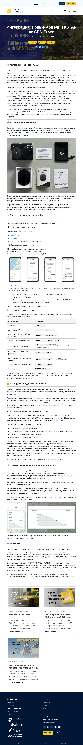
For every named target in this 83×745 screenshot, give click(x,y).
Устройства (10, 704)
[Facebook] (44, 725)
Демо (54, 3)
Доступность (50, 742)
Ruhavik (41, 42)
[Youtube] (59, 725)
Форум (9, 713)
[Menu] (74, 11)
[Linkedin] (51, 725)
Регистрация (71, 3)
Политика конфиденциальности (24, 742)
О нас (45, 3)
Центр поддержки (13, 710)
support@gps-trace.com (50, 718)
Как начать (46, 701)
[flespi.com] (15, 728)
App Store (13, 238)
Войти (62, 3)
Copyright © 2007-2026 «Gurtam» (62, 742)
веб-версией (30, 241)
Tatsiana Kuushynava (46, 36)
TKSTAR (62, 78)
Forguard (51, 42)
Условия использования (12, 742)
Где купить (46, 704)
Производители (12, 701)
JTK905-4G (56, 130)
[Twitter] (48, 725)
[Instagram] (55, 725)
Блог (36, 3)
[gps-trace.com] (14, 11)
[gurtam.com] (15, 724)
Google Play (14, 235)
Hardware (32, 42)
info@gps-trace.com (49, 721)
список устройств (34, 103)
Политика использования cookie (39, 742)
